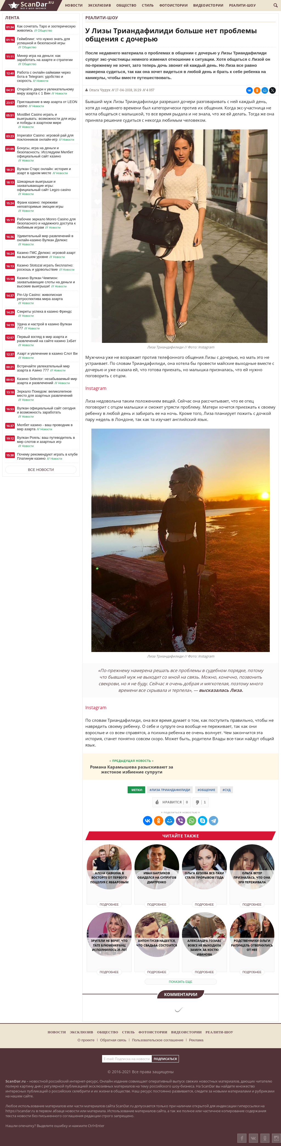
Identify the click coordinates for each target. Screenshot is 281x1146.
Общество (126, 5)
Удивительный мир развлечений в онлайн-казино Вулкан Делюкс (45, 240)
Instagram (95, 388)
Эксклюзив (99, 5)
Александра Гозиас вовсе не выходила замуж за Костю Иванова (204, 947)
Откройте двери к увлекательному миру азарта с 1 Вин (45, 91)
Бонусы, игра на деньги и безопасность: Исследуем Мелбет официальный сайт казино (45, 154)
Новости (74, 5)
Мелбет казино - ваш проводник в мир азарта (45, 427)
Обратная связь (113, 1040)
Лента (12, 17)
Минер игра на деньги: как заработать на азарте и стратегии (45, 60)
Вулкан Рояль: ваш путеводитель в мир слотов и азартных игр (46, 441)
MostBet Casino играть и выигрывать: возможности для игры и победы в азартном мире (46, 120)
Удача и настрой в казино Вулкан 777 (44, 326)
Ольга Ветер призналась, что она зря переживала (252, 877)
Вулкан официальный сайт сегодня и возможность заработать (46, 412)
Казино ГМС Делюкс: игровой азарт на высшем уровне (46, 255)
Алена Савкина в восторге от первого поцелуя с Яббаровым (109, 877)
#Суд (227, 790)
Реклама (196, 1040)
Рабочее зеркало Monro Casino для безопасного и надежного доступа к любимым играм (46, 223)
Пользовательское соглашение (157, 1040)
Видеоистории (208, 5)
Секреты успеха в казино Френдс (44, 313)
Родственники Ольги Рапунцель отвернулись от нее (252, 945)
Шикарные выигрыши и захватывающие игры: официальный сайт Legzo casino (44, 187)
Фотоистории (173, 5)
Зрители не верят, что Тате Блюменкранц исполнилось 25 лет (109, 945)
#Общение (206, 790)
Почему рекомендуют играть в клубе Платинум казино (47, 456)
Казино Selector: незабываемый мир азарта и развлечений (47, 381)
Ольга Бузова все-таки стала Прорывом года (204, 875)
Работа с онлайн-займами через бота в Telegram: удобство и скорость (44, 76)
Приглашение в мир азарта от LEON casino (47, 104)
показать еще (180, 981)
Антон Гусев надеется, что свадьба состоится (156, 943)
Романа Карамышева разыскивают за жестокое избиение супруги (131, 769)
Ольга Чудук (99, 90)
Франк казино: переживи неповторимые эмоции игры (40, 206)
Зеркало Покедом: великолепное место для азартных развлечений (44, 395)
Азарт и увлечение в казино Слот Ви (47, 355)
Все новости (41, 470)
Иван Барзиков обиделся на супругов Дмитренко (156, 877)
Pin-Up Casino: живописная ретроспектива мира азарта (40, 299)
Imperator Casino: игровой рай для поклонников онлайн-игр (46, 137)
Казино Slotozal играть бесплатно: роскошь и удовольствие (46, 267)
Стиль (148, 5)
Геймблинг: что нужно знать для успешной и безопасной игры (43, 43)
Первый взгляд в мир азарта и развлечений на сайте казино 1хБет (46, 341)
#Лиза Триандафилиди (170, 790)
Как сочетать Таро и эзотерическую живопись (46, 28)
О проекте (86, 1040)
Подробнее (109, 904)
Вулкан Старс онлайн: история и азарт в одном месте (44, 171)
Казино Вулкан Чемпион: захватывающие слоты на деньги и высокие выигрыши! (46, 282)
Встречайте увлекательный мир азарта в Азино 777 (43, 368)
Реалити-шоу (242, 5)
